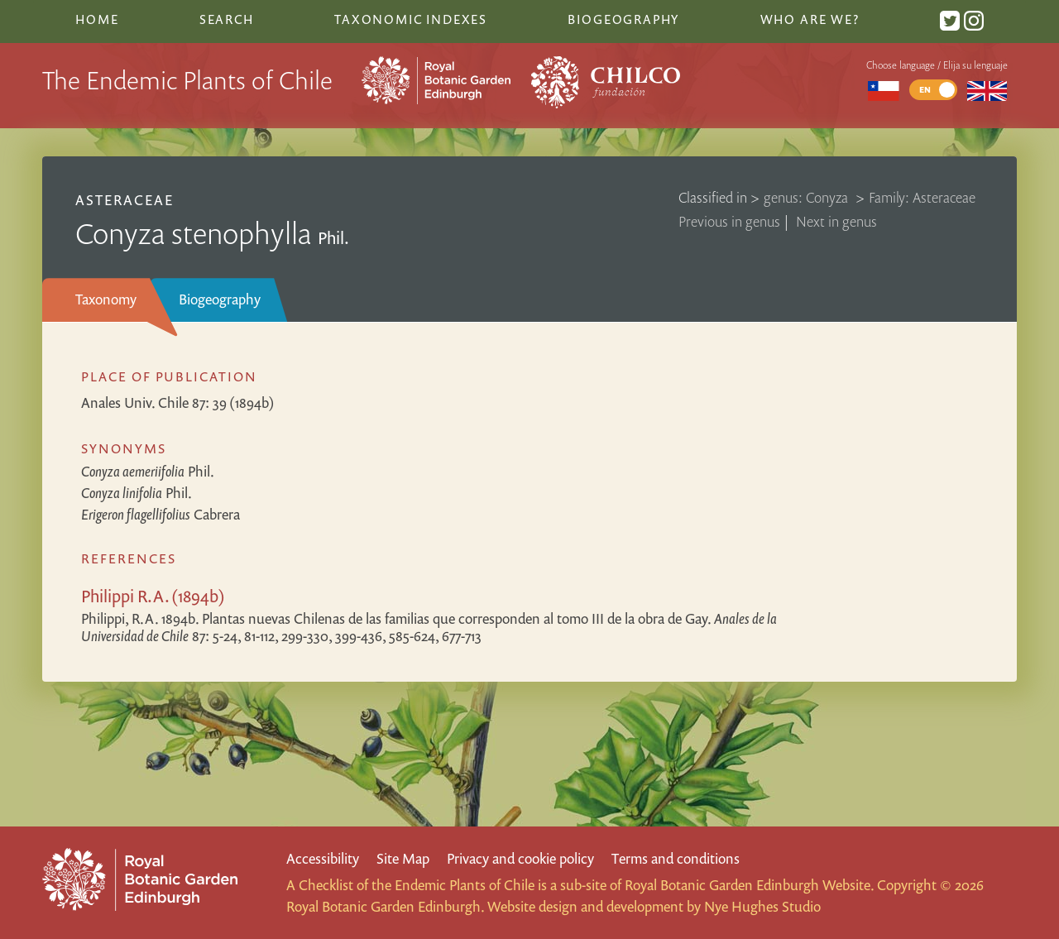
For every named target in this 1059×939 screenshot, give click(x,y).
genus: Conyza (807, 197)
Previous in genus (729, 221)
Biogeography (220, 299)
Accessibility (322, 858)
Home (96, 19)
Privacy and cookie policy (520, 858)
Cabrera (160, 514)
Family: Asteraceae (922, 197)
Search (226, 19)
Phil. (147, 471)
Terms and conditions (675, 858)
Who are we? (810, 19)
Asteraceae (124, 199)
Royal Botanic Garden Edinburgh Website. (749, 884)
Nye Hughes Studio (762, 906)
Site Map (402, 858)
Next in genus (836, 221)
